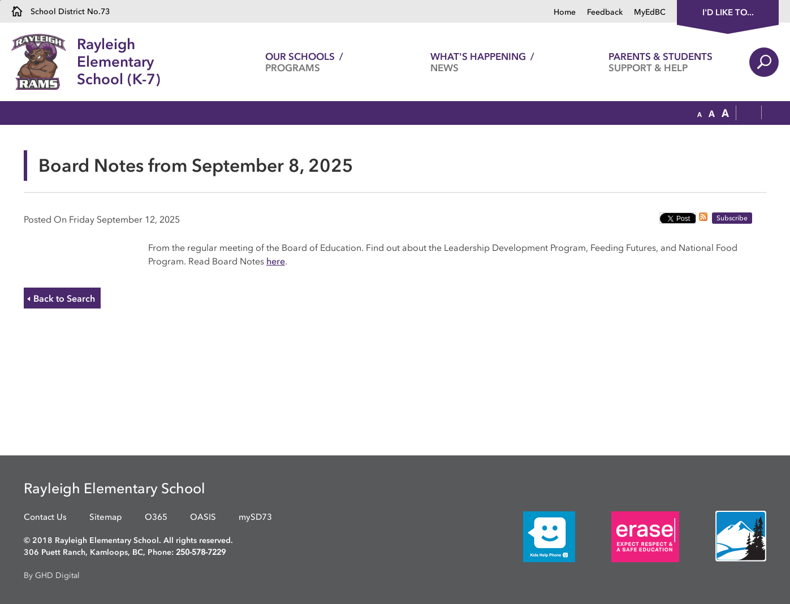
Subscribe (732, 218)
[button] (699, 113)
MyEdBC (650, 12)
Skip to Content (0, 0)
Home (565, 12)
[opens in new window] (532, 536)
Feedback (605, 12)
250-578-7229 (201, 552)
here (275, 261)
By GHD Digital (52, 575)
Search (764, 62)
